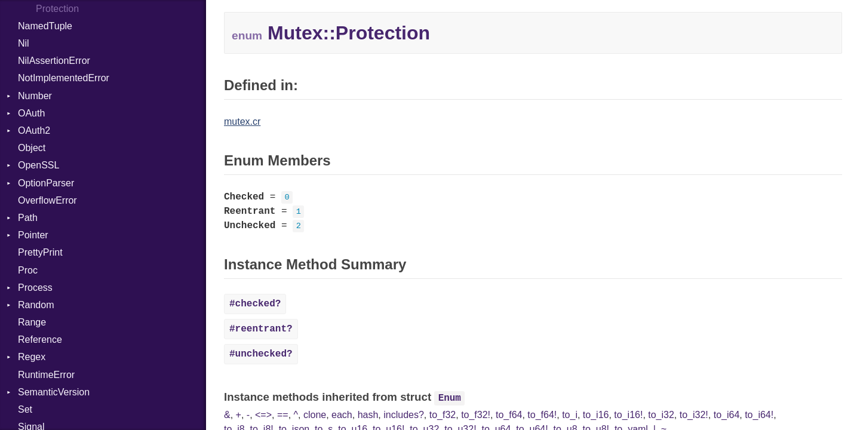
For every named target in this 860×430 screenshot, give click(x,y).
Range (32, 322)
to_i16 (596, 415)
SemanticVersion (54, 392)
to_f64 (509, 415)
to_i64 (727, 415)
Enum (449, 398)
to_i (570, 415)
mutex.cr (242, 121)
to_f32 (442, 415)
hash (368, 415)
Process (35, 287)
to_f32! (475, 415)
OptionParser (46, 183)
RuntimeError (46, 375)
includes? (403, 415)
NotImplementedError (63, 78)
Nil (23, 43)
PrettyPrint (40, 252)
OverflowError (47, 200)
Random (36, 305)
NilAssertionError (54, 61)
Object (31, 148)
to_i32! (694, 415)
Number (35, 96)
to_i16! (628, 415)
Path (28, 218)
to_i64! (759, 415)
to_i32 (661, 415)
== (282, 415)
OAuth (31, 113)
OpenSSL (38, 165)
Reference (40, 339)
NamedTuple (45, 26)
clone (314, 415)
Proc (28, 270)
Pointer (33, 235)
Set (25, 409)
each (341, 415)
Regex (31, 357)
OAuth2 (34, 130)
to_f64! (542, 415)
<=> (263, 415)
